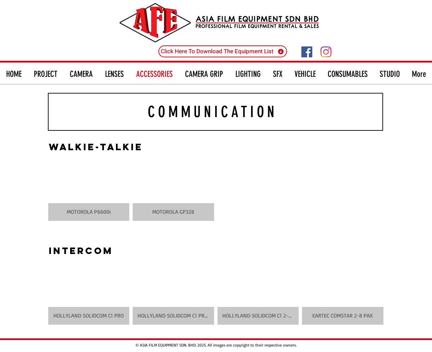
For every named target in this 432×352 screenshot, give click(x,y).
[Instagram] (325, 51)
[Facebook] (306, 51)
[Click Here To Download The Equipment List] (222, 51)
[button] (89, 188)
